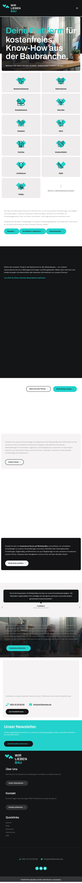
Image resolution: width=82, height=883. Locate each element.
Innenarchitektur (61, 152)
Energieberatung (21, 110)
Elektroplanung (61, 89)
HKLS (61, 131)
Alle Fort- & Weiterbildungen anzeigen (61, 191)
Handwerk (21, 131)
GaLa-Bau (60, 110)
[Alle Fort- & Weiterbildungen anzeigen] (61, 186)
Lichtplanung (21, 173)
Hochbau (21, 152)
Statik (61, 173)
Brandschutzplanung (21, 89)
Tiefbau (21, 194)
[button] (2, 607)
